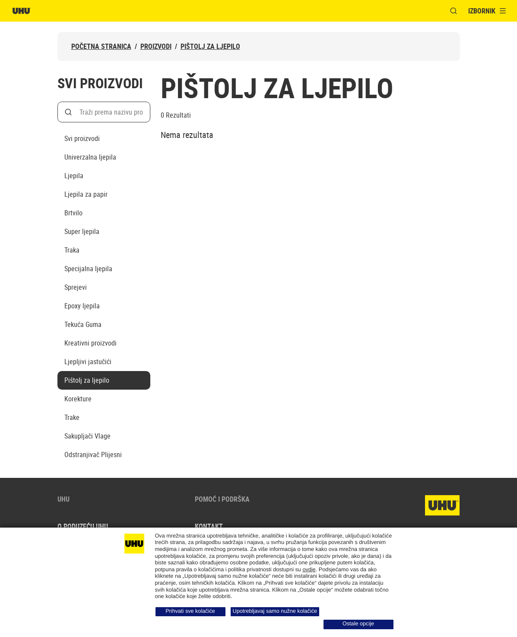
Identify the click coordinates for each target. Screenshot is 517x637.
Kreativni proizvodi (90, 343)
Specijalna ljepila (88, 268)
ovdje (308, 570)
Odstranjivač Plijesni (93, 454)
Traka (71, 250)
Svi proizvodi (82, 138)
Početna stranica (101, 46)
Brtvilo (73, 213)
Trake (71, 417)
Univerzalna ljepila (90, 157)
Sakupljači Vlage (87, 436)
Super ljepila (81, 231)
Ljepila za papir (86, 194)
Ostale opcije (358, 624)
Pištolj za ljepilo (210, 46)
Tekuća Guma (82, 324)
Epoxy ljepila (82, 305)
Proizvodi (155, 46)
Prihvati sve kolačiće (190, 611)
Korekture (78, 398)
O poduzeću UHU (82, 526)
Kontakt (209, 526)
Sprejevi (75, 287)
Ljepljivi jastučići (87, 361)
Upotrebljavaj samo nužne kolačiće (275, 611)
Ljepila (73, 175)
